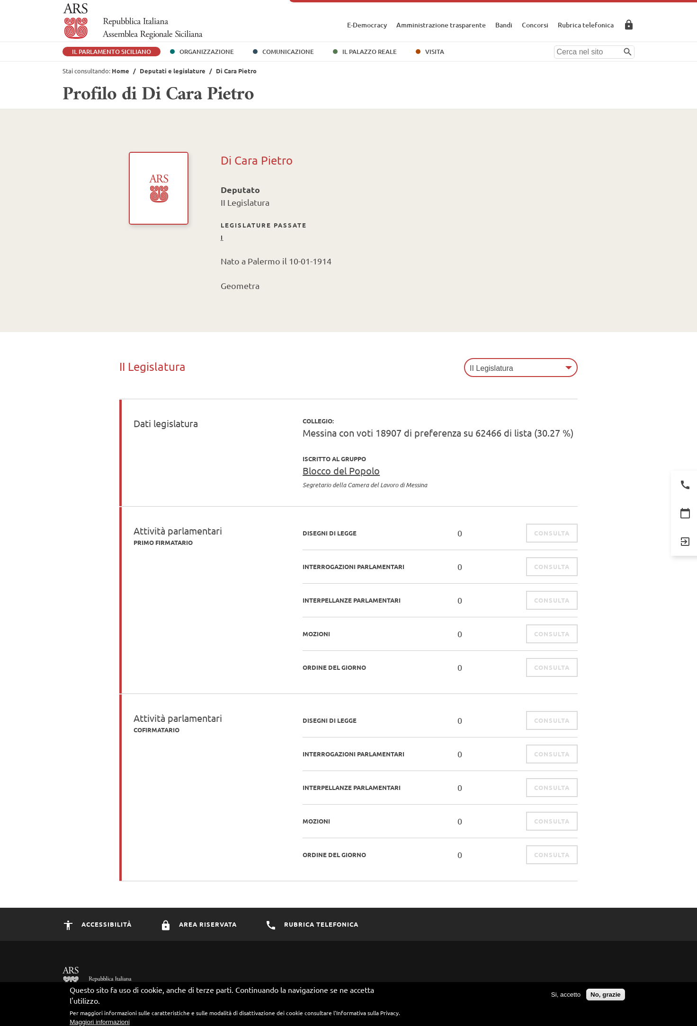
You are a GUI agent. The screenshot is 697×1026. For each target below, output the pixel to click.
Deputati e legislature (173, 71)
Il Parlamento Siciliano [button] (111, 51)
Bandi (503, 24)
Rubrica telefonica (586, 24)
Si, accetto (566, 996)
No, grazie (605, 996)
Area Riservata (628, 24)
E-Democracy (367, 24)
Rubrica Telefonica (311, 924)
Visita (434, 51)
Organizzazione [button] (206, 51)
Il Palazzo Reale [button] (369, 51)
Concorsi (535, 24)
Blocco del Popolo (341, 470)
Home (120, 71)
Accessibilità (97, 924)
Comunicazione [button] (288, 51)
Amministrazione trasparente (441, 24)
